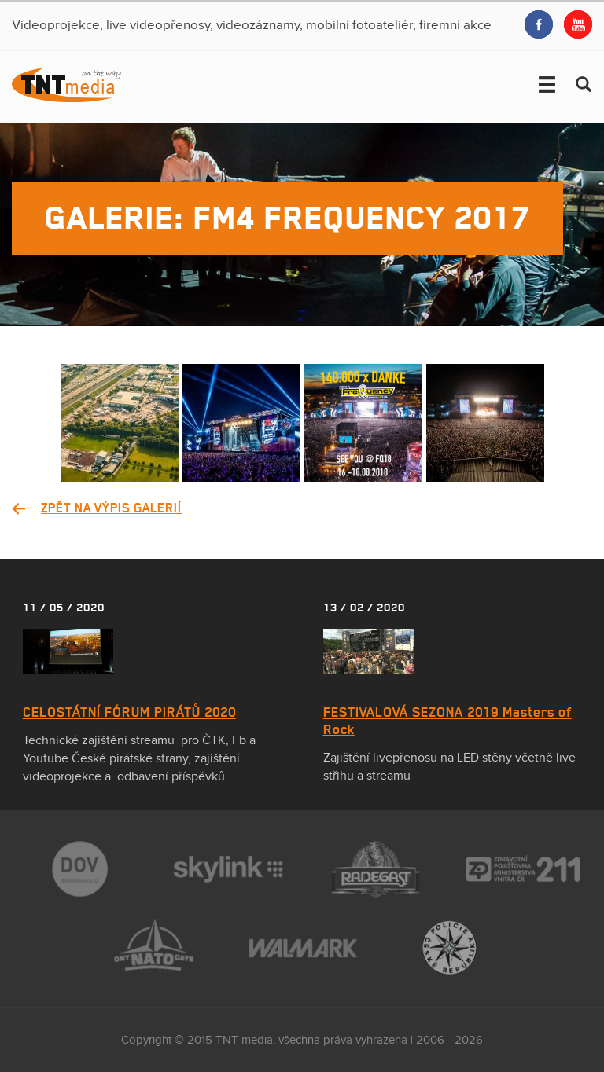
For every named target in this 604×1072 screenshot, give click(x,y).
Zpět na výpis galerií (111, 508)
